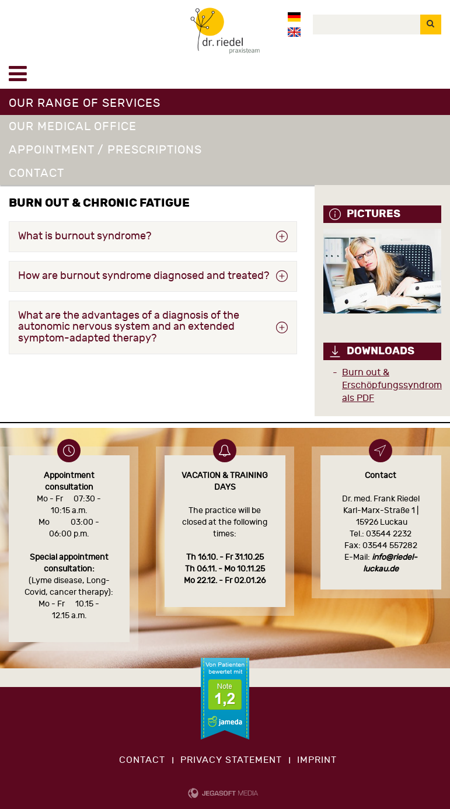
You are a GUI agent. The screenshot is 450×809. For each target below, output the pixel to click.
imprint (317, 760)
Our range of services (85, 103)
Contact (36, 173)
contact (142, 760)
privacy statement (231, 760)
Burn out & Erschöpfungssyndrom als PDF (392, 385)
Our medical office (73, 126)
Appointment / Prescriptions (105, 149)
